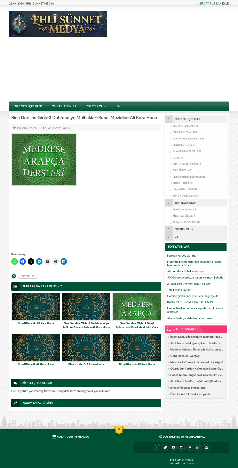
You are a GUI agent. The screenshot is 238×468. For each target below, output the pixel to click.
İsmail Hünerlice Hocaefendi (188, 387)
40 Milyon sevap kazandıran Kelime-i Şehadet (195, 277)
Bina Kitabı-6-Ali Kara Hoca (137, 364)
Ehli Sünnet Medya (181, 459)
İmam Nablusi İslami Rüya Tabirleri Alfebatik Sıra (197, 337)
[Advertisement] (119, 70)
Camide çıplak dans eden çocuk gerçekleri (193, 296)
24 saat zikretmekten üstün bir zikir (189, 283)
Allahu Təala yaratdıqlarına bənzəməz (190, 318)
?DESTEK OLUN (96, 106)
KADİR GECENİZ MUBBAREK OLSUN (190, 302)
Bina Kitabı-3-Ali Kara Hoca (86, 364)
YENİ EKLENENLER (64, 106)
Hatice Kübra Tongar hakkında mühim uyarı (197, 375)
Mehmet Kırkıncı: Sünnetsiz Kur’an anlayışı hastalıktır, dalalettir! (197, 349)
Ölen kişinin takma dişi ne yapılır (190, 394)
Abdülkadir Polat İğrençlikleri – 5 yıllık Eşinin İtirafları (197, 343)
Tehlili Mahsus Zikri (179, 290)
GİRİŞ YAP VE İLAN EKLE (214, 3)
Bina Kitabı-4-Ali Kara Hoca (36, 323)
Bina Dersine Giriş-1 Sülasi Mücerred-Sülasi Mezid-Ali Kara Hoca (137, 327)
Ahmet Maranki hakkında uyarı (186, 271)
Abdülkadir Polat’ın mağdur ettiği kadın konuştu (197, 381)
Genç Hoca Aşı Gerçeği (185, 356)
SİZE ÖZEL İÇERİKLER (28, 106)
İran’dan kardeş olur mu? (182, 255)
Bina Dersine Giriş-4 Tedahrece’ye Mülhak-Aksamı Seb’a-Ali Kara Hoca (86, 325)
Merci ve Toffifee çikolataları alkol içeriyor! (196, 362)
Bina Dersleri (27, 276)
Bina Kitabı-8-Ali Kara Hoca (36, 364)
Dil (118, 106)
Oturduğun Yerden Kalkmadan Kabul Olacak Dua (197, 368)
